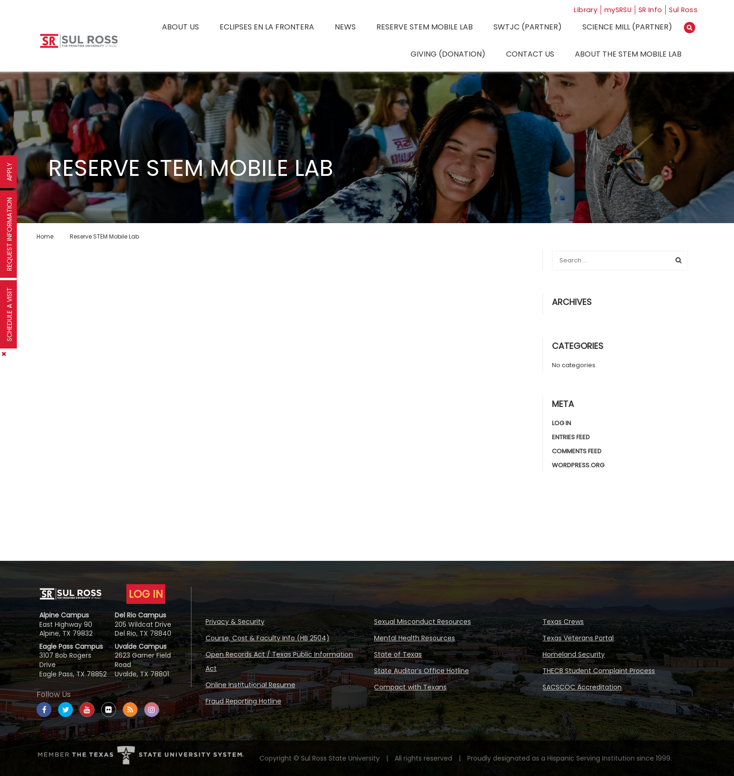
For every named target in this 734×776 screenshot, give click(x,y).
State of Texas (398, 654)
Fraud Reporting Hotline (243, 701)
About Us (180, 27)
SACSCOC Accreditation (582, 687)
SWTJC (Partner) (527, 27)
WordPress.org (578, 465)
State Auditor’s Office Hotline (421, 670)
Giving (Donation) (448, 54)
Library (577, 9)
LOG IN (146, 594)
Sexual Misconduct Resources (422, 621)
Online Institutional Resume (250, 684)
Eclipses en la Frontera (267, 27)
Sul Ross (682, 9)
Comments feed (577, 451)
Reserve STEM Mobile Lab (424, 27)
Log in (561, 423)
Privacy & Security (235, 621)
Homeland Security (574, 654)
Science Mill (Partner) (627, 27)
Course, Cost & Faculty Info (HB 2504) (268, 638)
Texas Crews (563, 621)
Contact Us (530, 54)
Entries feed (571, 437)
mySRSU (613, 9)
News (345, 27)
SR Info (648, 9)
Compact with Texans (410, 687)
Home (45, 236)
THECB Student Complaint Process (599, 670)
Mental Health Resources (414, 638)
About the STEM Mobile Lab (628, 54)
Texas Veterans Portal (578, 638)
